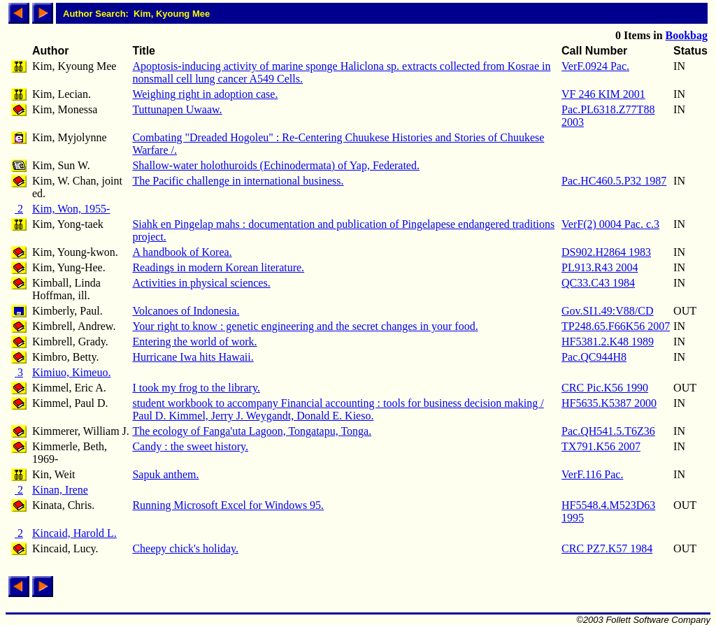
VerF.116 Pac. (592, 474)
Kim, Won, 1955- (71, 209)
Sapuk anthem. (165, 474)
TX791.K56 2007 (600, 446)
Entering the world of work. (194, 341)
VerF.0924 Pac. (595, 66)
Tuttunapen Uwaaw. (177, 109)
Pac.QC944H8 (593, 357)
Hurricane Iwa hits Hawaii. (192, 357)
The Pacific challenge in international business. (237, 181)
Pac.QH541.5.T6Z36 (608, 431)
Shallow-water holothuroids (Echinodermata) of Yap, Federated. (276, 165)
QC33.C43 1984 (598, 283)
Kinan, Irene (60, 490)
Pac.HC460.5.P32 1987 (613, 181)
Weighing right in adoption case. (205, 94)
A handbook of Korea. (181, 252)
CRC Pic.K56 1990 (604, 388)
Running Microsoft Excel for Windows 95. (228, 505)
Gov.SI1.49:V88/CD (607, 311)
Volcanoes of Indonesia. (185, 311)
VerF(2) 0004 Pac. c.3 (610, 224)
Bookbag (687, 35)
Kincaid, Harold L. (74, 533)
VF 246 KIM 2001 (603, 94)
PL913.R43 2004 (599, 267)
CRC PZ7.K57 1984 (606, 548)
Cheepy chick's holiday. (185, 548)
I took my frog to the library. (195, 388)
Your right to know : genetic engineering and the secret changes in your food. (305, 326)
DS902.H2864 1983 (606, 252)
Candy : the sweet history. (190, 446)
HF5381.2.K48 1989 (607, 341)
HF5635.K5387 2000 (609, 403)
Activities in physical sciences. (201, 283)
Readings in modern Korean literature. (218, 267)
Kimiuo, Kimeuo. (71, 372)
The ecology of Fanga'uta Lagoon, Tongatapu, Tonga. (251, 431)
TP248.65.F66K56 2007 (615, 326)
